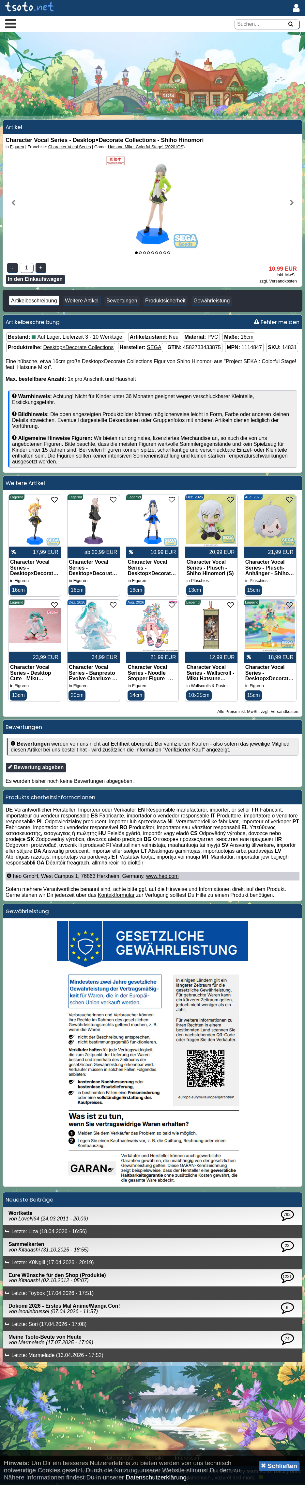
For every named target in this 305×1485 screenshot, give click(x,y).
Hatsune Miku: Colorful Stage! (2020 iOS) (146, 148)
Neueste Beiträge (29, 1201)
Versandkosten (283, 282)
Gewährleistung (211, 302)
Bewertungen (121, 302)
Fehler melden (276, 323)
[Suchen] (290, 24)
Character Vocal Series (69, 148)
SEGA (154, 348)
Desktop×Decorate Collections (78, 348)
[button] (10, 23)
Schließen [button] (279, 1465)
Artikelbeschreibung (34, 302)
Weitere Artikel (82, 302)
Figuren (17, 148)
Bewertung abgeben (36, 769)
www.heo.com (162, 878)
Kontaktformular (116, 897)
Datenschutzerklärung (156, 1477)
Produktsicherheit (165, 302)
